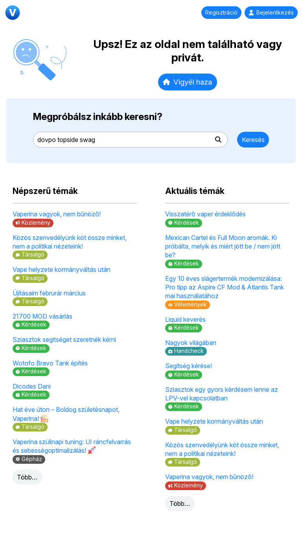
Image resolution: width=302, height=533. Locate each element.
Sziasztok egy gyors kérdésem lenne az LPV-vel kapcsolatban (221, 393)
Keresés (253, 140)
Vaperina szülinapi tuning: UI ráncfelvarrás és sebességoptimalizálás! (72, 446)
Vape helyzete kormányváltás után (61, 269)
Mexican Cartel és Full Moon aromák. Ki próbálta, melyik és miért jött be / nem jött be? (222, 246)
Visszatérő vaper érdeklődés (205, 214)
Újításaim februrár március (49, 293)
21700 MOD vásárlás (42, 316)
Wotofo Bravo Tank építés (50, 363)
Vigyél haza (187, 81)
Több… (27, 477)
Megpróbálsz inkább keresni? (97, 116)
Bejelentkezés (271, 12)
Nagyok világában (190, 343)
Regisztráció (221, 12)
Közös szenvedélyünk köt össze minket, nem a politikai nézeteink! (70, 242)
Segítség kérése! (188, 366)
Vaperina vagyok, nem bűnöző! (57, 214)
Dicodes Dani (32, 386)
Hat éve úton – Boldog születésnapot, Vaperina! (66, 414)
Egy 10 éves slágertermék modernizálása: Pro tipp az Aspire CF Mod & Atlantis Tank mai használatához (224, 287)
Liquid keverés (185, 319)
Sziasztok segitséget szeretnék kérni (64, 339)
